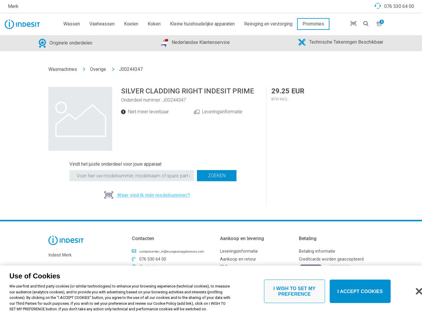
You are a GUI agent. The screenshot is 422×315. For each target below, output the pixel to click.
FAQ (224, 266)
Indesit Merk (60, 255)
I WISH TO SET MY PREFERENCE (294, 293)
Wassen (71, 24)
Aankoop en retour (238, 259)
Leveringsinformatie (222, 111)
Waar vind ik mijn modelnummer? (153, 195)
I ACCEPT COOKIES (360, 293)
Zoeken (217, 175)
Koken (154, 24)
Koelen (131, 24)
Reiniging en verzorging (268, 24)
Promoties (313, 24)
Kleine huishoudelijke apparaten (202, 24)
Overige (98, 69)
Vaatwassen (102, 24)
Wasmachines (62, 69)
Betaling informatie (317, 251)
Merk (13, 6)
